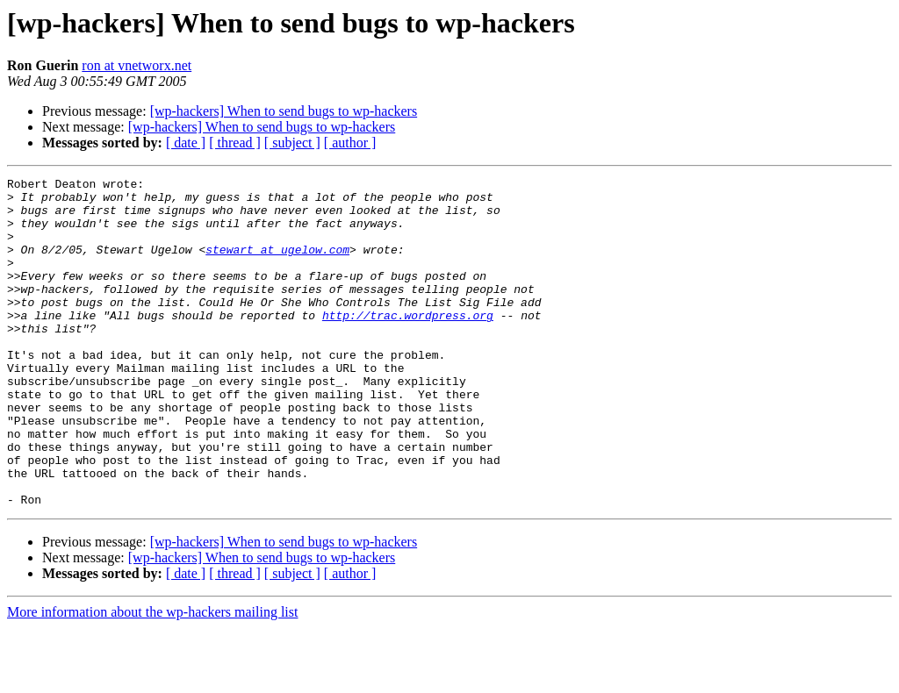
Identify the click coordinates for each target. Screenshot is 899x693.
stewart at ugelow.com (277, 265)
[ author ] (350, 142)
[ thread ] (235, 142)
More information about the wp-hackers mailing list (152, 677)
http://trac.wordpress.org (407, 344)
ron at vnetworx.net (136, 65)
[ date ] (185, 142)
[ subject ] (292, 142)
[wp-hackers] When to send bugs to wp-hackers (284, 111)
